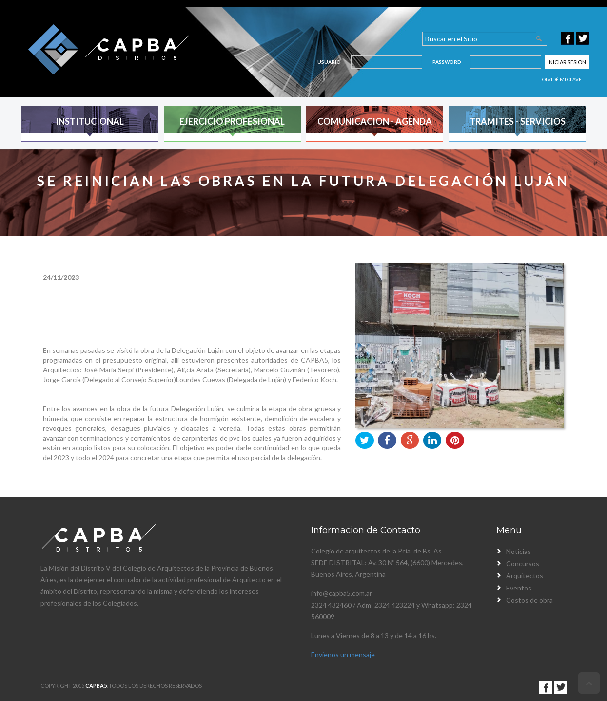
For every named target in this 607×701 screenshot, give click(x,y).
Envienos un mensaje (343, 654)
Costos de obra (529, 600)
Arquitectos (524, 576)
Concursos (522, 563)
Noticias (518, 551)
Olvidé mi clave (562, 79)
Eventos (518, 588)
